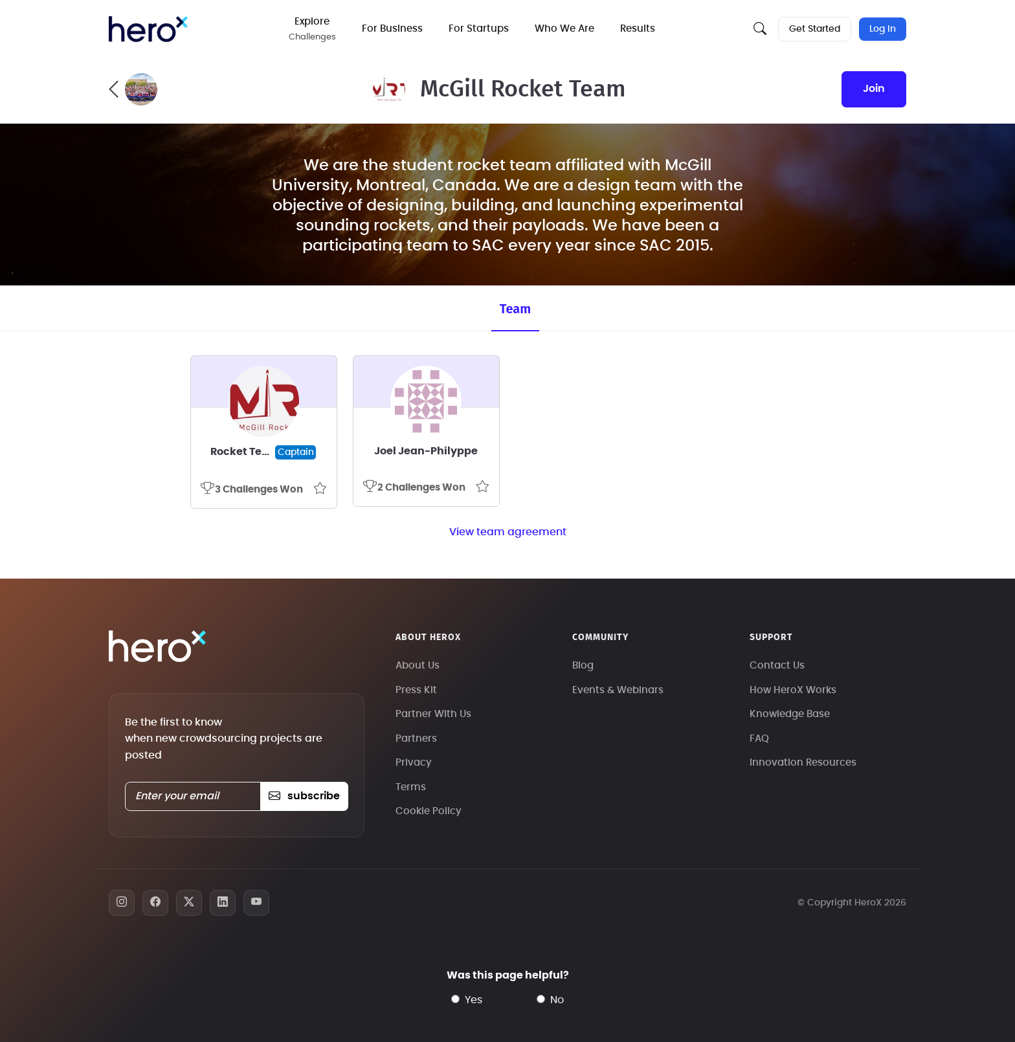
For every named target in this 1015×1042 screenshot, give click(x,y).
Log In (882, 29)
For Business (392, 29)
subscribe (304, 796)
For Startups (479, 29)
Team (515, 308)
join (874, 88)
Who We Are (564, 29)
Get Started (814, 29)
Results (637, 29)
